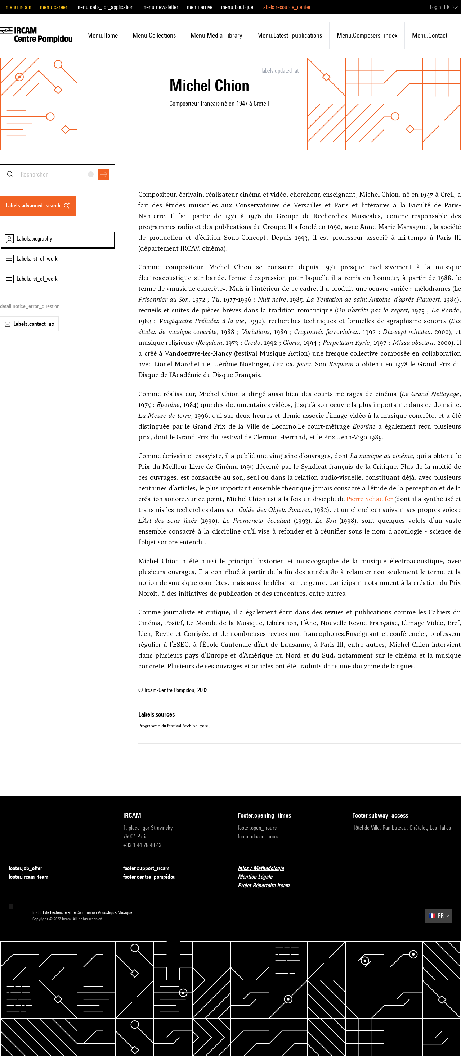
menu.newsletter (160, 7)
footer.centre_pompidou (153, 877)
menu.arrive (199, 7)
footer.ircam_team (33, 877)
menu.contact (429, 35)
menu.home (102, 35)
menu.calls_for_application (105, 7)
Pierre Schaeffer (369, 498)
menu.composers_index (367, 35)
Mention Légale (259, 877)
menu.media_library (216, 35)
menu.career (53, 7)
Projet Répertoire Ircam (268, 885)
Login (435, 7)
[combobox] (57, 174)
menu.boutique (237, 7)
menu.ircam (18, 7)
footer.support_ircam (150, 868)
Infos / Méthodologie (265, 868)
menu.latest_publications (289, 35)
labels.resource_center (286, 7)
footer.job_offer (30, 868)
